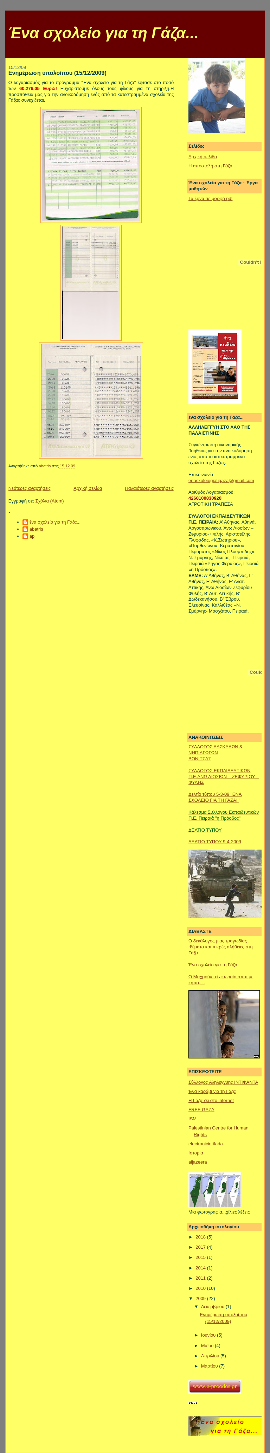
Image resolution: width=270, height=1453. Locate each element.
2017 (201, 1247)
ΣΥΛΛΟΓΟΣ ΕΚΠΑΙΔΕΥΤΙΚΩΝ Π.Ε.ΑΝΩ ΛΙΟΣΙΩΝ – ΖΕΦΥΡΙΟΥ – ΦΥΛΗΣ (223, 776)
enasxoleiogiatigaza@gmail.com (221, 480)
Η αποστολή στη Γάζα (210, 165)
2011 (201, 1278)
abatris (36, 529)
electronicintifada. (206, 1143)
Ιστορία (195, 1153)
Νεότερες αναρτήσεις (29, 488)
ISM (192, 1118)
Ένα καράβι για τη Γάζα (212, 1091)
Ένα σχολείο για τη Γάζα (212, 964)
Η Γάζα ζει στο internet (211, 1100)
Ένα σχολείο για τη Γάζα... (103, 33)
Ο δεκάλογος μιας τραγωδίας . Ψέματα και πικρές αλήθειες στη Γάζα (220, 946)
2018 (201, 1237)
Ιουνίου (209, 1335)
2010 (201, 1288)
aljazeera (197, 1162)
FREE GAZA (201, 1109)
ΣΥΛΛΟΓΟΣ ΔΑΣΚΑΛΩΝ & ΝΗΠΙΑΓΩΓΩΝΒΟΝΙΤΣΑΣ (215, 752)
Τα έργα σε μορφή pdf (210, 198)
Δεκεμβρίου (213, 1306)
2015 (201, 1257)
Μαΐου (208, 1345)
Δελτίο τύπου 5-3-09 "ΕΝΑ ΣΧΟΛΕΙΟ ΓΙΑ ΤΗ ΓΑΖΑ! (215, 797)
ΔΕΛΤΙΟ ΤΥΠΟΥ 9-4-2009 (214, 841)
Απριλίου (210, 1355)
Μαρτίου (210, 1366)
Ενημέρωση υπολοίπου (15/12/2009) (57, 73)
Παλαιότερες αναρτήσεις (149, 488)
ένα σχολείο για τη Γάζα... (55, 522)
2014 (201, 1267)
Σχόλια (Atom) (50, 501)
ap (32, 536)
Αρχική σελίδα (87, 488)
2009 (201, 1298)
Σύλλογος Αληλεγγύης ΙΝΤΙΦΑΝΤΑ (223, 1082)
